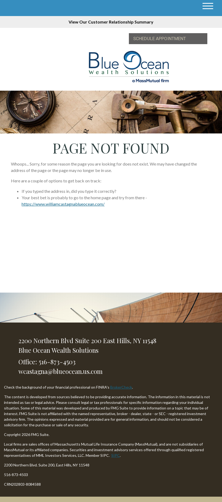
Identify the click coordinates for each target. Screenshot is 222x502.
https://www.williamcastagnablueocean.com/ (63, 203)
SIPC (115, 455)
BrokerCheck (121, 387)
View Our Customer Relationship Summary (111, 21)
